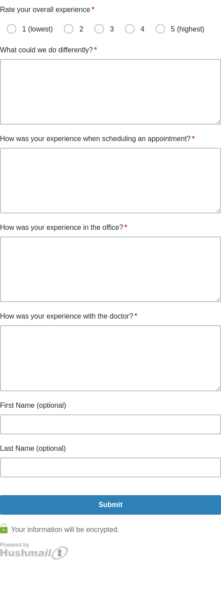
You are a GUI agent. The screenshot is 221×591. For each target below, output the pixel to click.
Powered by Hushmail (34, 551)
